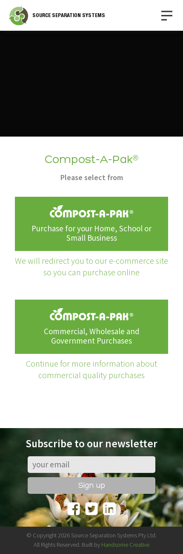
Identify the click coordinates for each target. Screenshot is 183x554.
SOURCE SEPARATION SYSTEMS (68, 15)
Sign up (91, 486)
